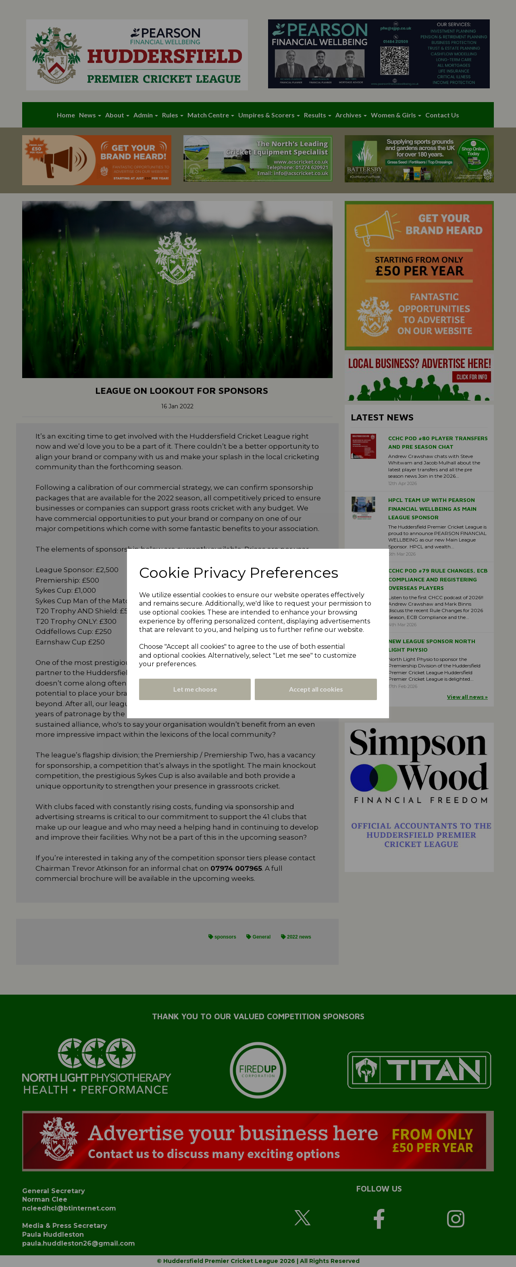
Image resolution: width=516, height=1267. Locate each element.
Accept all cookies (316, 689)
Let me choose (195, 689)
